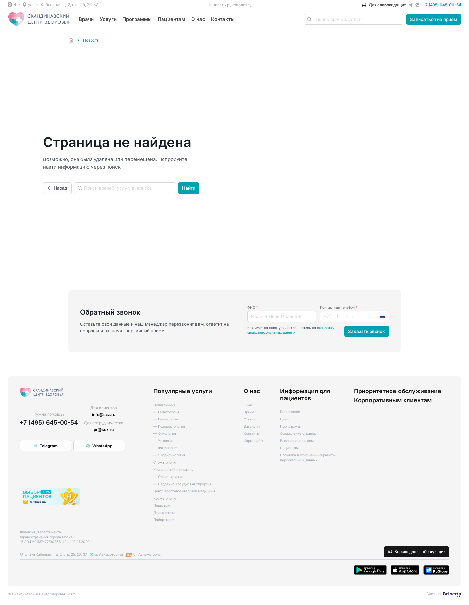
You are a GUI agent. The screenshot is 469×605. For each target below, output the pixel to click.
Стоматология (165, 463)
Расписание (290, 412)
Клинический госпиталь (173, 470)
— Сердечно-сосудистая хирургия (182, 484)
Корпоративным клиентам (393, 400)
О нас (198, 19)
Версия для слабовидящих (420, 551)
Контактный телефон (338, 307)
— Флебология (165, 448)
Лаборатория (164, 520)
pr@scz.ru (104, 429)
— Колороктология (169, 426)
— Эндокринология (169, 455)
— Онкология (164, 434)
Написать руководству (229, 4)
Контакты (222, 19)
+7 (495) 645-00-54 (442, 4)
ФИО (252, 307)
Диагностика (164, 513)
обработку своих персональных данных (290, 330)
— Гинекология (166, 419)
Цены (284, 419)
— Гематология (166, 412)
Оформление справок (298, 434)
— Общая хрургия (168, 477)
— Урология (163, 441)
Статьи (249, 419)
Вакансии (252, 426)
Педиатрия (162, 505)
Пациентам (171, 19)
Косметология (165, 498)
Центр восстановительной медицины (184, 491)
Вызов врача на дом (297, 441)
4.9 (17, 4)
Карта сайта (254, 441)
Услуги (108, 19)
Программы (137, 19)
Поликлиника (164, 405)
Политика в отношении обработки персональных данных (308, 457)
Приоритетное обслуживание (397, 391)
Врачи (86, 19)
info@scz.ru (103, 414)
